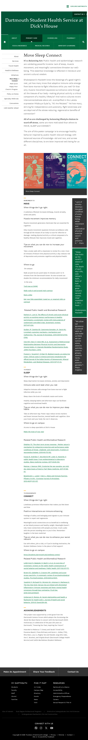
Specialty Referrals (11, 99)
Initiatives (15, 75)
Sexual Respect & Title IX (62, 702)
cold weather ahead (11, 108)
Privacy (53, 735)
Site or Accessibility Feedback (43, 737)
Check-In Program (12, 89)
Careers (56, 699)
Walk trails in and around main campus (38, 291)
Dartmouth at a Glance (61, 687)
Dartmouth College (18, 6)
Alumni (14, 696)
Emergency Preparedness (62, 696)
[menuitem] (15, 671)
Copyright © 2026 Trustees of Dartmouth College (30, 735)
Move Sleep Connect (14, 80)
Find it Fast (40, 683)
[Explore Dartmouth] (77, 6)
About (16, 56)
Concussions (14, 103)
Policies (61, 735)
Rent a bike (28, 295)
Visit (35, 702)
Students (14, 687)
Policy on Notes (13, 94)
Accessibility (57, 690)
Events (36, 696)
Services (15, 61)
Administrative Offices (61, 693)
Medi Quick (14, 84)
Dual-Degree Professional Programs (28, 711)
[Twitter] (46, 727)
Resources (59, 683)
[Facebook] (36, 727)
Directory (37, 693)
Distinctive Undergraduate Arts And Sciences (63, 711)
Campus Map (38, 690)
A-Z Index (37, 687)
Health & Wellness (12, 70)
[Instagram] (41, 727)
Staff (13, 693)
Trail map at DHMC (31, 286)
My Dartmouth (19, 683)
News (36, 699)
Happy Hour (13, 86)
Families (14, 699)
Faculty (14, 690)
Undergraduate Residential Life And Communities (39, 714)
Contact (70, 735)
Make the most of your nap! (34, 432)
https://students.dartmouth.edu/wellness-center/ (42, 555)
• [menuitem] (49, 735)
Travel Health (13, 66)
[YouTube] (51, 727)
